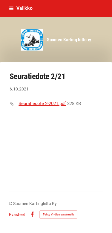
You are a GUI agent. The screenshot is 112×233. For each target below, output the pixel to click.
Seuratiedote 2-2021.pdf (42, 103)
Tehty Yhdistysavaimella (58, 214)
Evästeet (17, 214)
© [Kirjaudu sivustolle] (11, 203)
